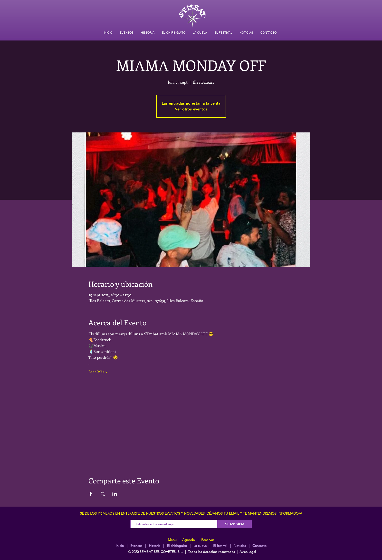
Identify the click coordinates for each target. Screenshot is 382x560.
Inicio (120, 545)
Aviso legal (247, 552)
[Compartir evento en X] (102, 494)
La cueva (200, 545)
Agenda (188, 540)
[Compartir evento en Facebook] (90, 494)
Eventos (136, 545)
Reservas (207, 540)
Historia (154, 545)
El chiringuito (177, 545)
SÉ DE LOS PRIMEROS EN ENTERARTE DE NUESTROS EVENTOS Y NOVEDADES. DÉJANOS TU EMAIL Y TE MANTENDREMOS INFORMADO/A (191, 513)
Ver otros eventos (191, 109)
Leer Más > (97, 371)
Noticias (240, 545)
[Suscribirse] (235, 524)
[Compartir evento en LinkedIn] (114, 494)
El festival (220, 545)
